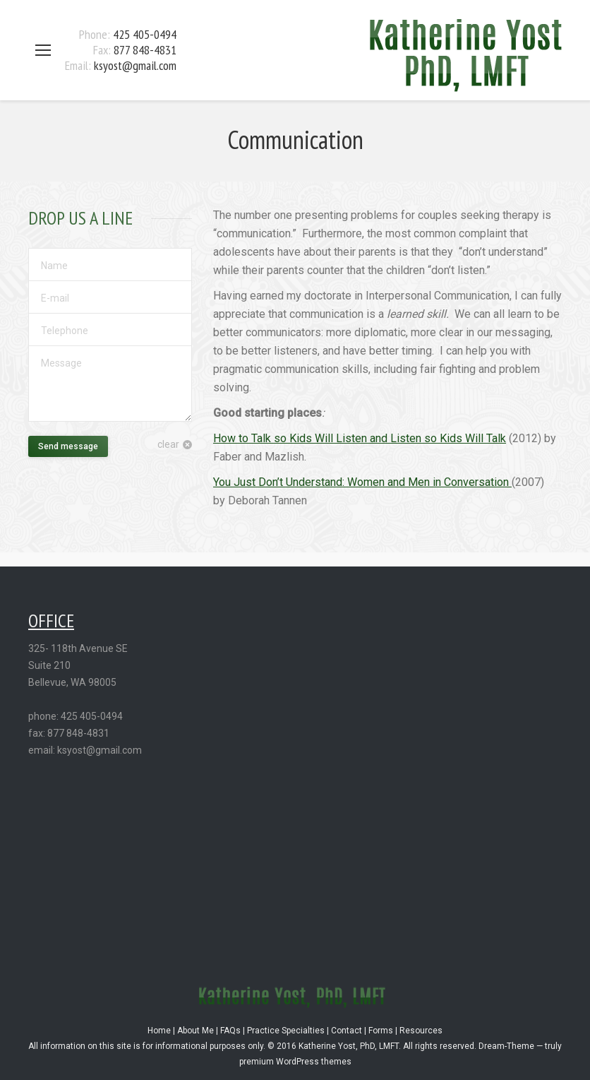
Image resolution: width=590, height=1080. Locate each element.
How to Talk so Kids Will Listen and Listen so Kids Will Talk (359, 438)
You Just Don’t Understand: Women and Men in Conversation (362, 482)
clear (168, 444)
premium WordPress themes (295, 1062)
